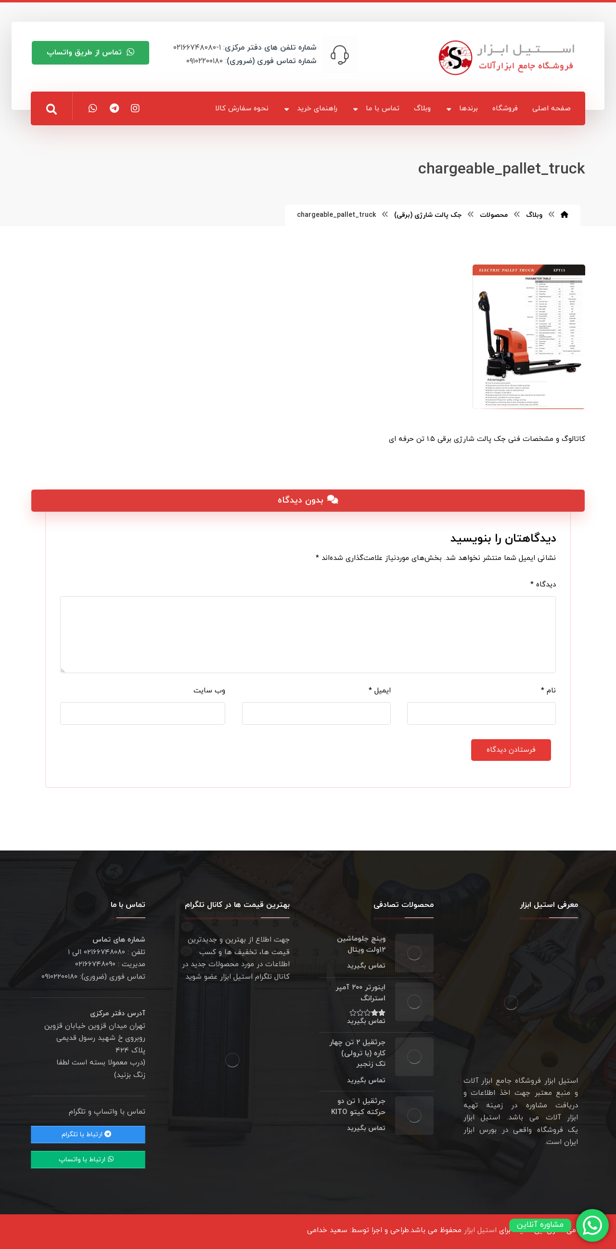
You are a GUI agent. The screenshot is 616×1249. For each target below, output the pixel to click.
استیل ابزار (480, 1230)
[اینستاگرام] (135, 108)
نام (548, 691)
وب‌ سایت (209, 691)
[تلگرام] (114, 108)
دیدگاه (543, 585)
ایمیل (380, 691)
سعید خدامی (327, 1230)
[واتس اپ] (93, 108)
